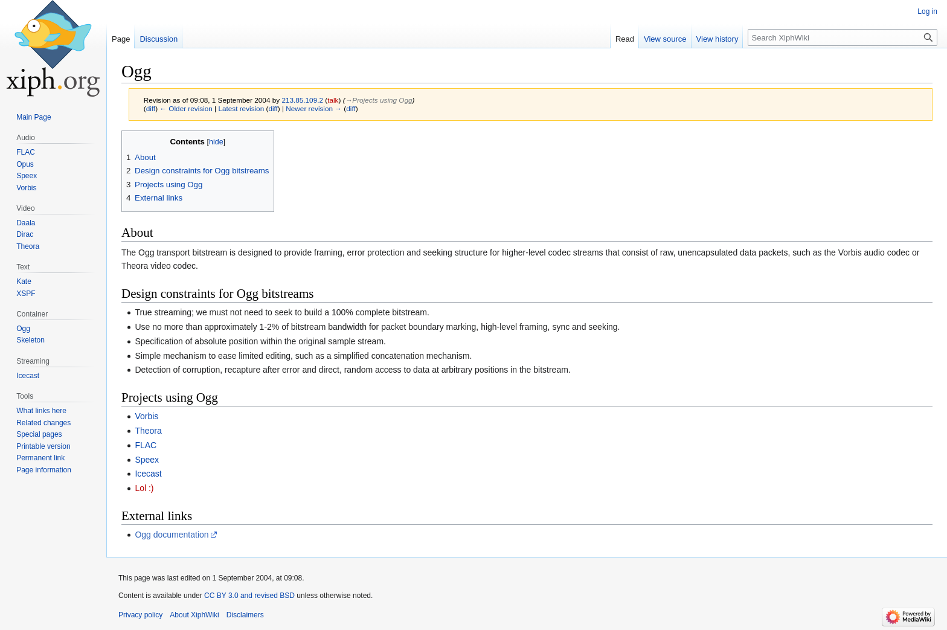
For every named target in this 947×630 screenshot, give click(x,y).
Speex (147, 459)
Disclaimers (245, 615)
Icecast (148, 473)
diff (150, 108)
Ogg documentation (171, 534)
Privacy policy (140, 615)
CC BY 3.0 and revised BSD (249, 595)
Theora (148, 431)
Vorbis (146, 416)
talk (332, 100)
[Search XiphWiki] (842, 37)
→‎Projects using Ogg (379, 100)
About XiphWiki (194, 615)
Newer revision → (314, 108)
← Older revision (186, 108)
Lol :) (144, 488)
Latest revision (241, 108)
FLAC (145, 445)
